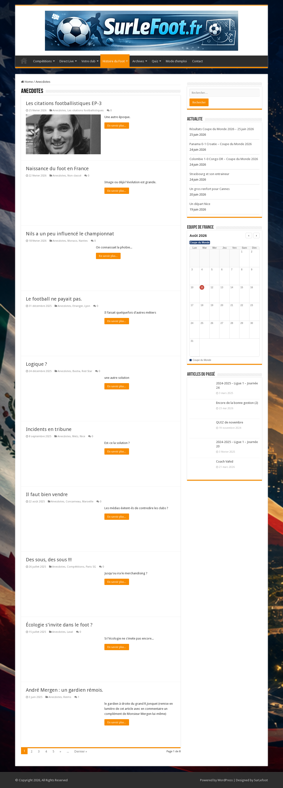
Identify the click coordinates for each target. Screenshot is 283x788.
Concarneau (73, 501)
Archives (138, 61)
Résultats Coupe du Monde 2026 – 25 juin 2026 (221, 129)
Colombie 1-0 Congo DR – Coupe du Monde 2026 (223, 159)
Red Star (87, 371)
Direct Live (66, 61)
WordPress (225, 780)
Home (27, 82)
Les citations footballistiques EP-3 (64, 103)
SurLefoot (261, 780)
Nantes (83, 240)
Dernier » (80, 751)
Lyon (87, 306)
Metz (75, 436)
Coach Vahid (224, 461)
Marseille (87, 501)
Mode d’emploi (176, 61)
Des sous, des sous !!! (49, 560)
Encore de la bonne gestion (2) (237, 403)
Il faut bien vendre (47, 494)
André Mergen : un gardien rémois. (64, 690)
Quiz (155, 61)
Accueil (24, 61)
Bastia (76, 371)
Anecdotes (59, 110)
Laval (70, 631)
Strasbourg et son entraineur (209, 174)
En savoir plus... (116, 125)
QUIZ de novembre (229, 422)
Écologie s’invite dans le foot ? (59, 625)
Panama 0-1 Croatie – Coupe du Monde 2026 (220, 144)
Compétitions (42, 61)
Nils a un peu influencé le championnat (70, 234)
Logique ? (36, 364)
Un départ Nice (199, 204)
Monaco (72, 240)
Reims (67, 697)
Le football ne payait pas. (54, 299)
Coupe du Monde (200, 242)
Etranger (78, 306)
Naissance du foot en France (57, 168)
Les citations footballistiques (85, 110)
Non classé (74, 175)
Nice (82, 436)
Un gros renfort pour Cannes (209, 189)
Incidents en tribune (49, 429)
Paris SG (91, 566)
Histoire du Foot (114, 61)
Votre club (88, 61)
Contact (197, 61)
